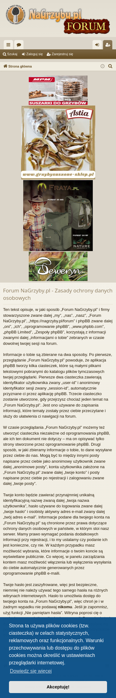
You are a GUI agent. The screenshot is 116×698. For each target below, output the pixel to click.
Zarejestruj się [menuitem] (108, 46)
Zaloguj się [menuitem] (98, 46)
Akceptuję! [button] (58, 686)
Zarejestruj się (62, 54)
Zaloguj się (34, 54)
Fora (20, 46)
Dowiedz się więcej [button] (31, 671)
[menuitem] (110, 66)
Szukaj (12, 54)
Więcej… (9, 46)
